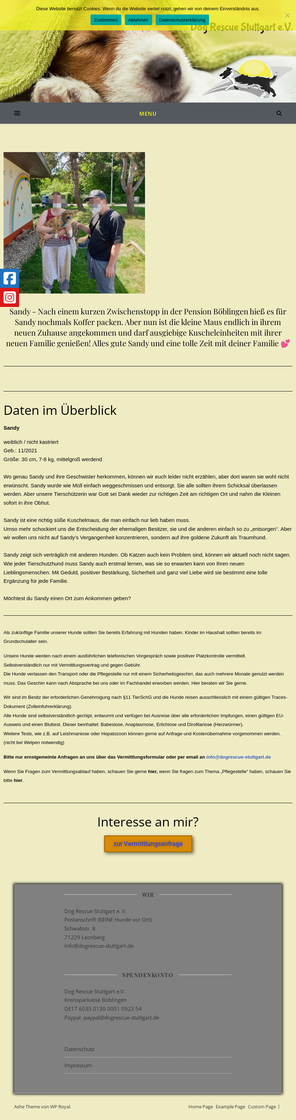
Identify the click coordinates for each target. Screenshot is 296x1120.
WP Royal (60, 1106)
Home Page (200, 1106)
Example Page (230, 1106)
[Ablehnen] (287, 15)
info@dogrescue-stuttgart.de (238, 757)
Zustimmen (106, 20)
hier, (153, 771)
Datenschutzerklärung (182, 20)
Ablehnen (138, 20)
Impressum (78, 1065)
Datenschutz (79, 1048)
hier (18, 780)
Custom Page (262, 1106)
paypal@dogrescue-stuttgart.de (121, 1017)
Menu (148, 113)
